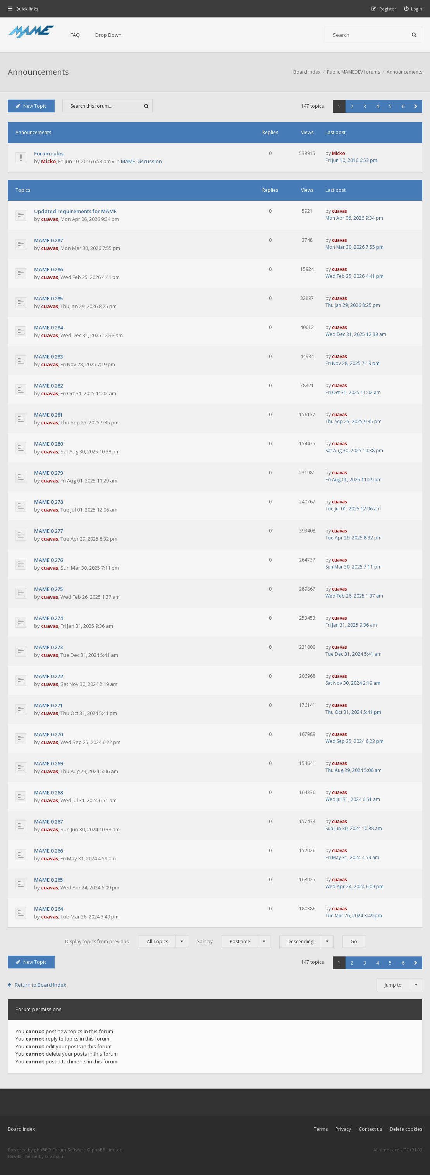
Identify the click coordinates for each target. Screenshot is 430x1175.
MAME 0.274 (48, 618)
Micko (48, 161)
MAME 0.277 (48, 530)
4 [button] (377, 106)
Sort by (233, 941)
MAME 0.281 (48, 414)
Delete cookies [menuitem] (406, 1129)
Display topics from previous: (126, 941)
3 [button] (364, 106)
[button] (415, 106)
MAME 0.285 (48, 298)
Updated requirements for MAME (75, 211)
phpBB (41, 1150)
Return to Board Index (40, 984)
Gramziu (54, 1156)
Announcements (38, 72)
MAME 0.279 (48, 472)
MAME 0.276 (48, 559)
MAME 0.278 (48, 501)
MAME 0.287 (48, 240)
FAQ (75, 34)
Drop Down (108, 34)
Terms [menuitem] (321, 1129)
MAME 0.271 (48, 705)
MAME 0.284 (48, 327)
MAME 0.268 (48, 792)
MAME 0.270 (48, 734)
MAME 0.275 (48, 589)
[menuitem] (413, 9)
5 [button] (390, 106)
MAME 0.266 (48, 850)
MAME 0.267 (48, 821)
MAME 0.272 (48, 676)
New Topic (31, 106)
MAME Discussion (141, 161)
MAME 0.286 (48, 269)
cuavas (49, 218)
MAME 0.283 (48, 356)
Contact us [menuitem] (370, 1129)
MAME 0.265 (48, 879)
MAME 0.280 (48, 443)
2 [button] (352, 106)
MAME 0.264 (48, 908)
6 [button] (403, 106)
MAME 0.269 (48, 763)
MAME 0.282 (48, 385)
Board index (21, 1129)
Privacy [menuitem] (343, 1129)
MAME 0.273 (48, 647)
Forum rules (49, 153)
